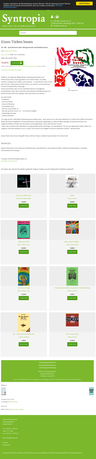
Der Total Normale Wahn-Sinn (24, 334)
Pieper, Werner (72, 198)
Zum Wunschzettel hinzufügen (11, 70)
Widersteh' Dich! (24, 242)
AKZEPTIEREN (84, 3)
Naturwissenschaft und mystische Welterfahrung (72, 288)
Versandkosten (43, 453)
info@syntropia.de (60, 25)
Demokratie (13, 402)
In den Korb (17, 63)
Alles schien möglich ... (72, 242)
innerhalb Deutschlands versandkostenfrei (25, 66)
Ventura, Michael (24, 337)
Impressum (6, 445)
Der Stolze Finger (24, 288)
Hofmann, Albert (72, 291)
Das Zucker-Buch (72, 334)
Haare (72, 195)
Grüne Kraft (5, 55)
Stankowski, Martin (10, 51)
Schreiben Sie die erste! (9, 161)
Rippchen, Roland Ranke (23, 198)
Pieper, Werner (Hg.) (24, 245)
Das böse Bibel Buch (23, 195)
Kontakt (5, 443)
